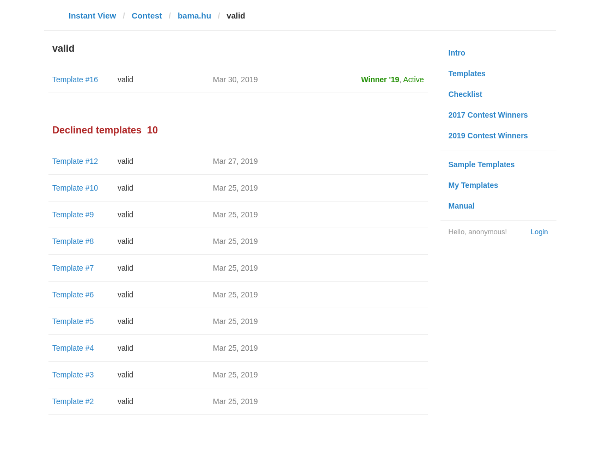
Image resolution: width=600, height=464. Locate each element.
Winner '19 (380, 79)
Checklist (465, 94)
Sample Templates (482, 164)
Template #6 (73, 294)
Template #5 (73, 321)
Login (539, 232)
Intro (457, 52)
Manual (462, 206)
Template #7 (73, 268)
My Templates (474, 185)
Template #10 (75, 188)
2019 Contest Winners (488, 135)
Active (413, 79)
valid (125, 79)
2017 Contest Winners (488, 115)
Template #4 (73, 348)
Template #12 (75, 161)
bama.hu (194, 15)
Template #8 (73, 241)
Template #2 (73, 401)
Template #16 (75, 79)
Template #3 (73, 374)
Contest (147, 15)
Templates (467, 73)
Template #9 (73, 214)
